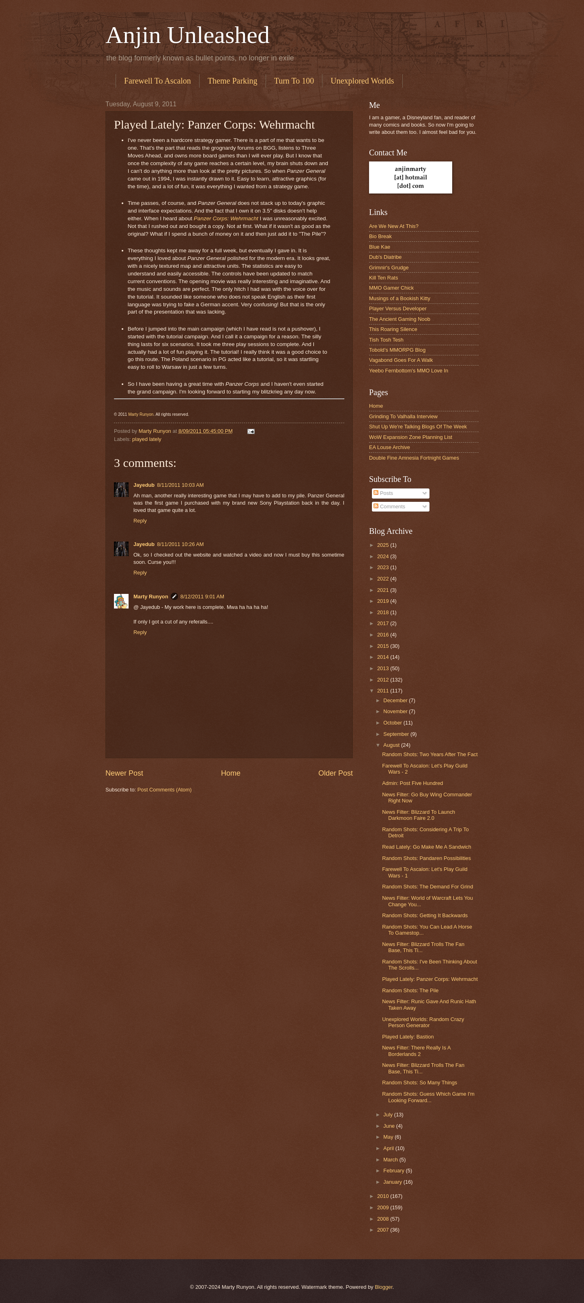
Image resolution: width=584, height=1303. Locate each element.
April (389, 1148)
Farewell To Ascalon (157, 80)
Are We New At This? (394, 226)
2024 (383, 556)
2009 (383, 1207)
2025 (383, 545)
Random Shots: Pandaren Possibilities (426, 858)
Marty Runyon (140, 414)
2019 (383, 601)
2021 (383, 590)
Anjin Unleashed (187, 35)
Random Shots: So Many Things (419, 1082)
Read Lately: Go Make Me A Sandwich (426, 847)
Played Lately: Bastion (408, 1037)
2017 (383, 623)
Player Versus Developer (398, 308)
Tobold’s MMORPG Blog (397, 350)
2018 (383, 612)
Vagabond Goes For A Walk (401, 360)
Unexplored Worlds (362, 80)
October (393, 723)
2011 (383, 691)
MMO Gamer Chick (391, 288)
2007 (383, 1230)
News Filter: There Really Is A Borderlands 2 (416, 1051)
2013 (383, 668)
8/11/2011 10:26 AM (180, 544)
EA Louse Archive (389, 447)
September (396, 734)
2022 (383, 579)
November (396, 711)
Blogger (384, 1287)
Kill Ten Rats (383, 278)
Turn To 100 (294, 80)
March (391, 1160)
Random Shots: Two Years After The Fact (430, 754)
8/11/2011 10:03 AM (180, 485)
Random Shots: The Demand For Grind (427, 887)
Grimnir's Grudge (389, 267)
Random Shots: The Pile (410, 990)
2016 (383, 635)
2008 (383, 1219)
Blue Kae (379, 247)
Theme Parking (233, 80)
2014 (383, 657)
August (392, 745)
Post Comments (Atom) (164, 790)
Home (230, 773)
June (389, 1126)
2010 (383, 1196)
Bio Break (380, 236)
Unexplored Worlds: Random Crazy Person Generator (423, 1022)
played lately (146, 439)
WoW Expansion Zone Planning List (410, 437)
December (396, 700)
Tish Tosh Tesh (386, 340)
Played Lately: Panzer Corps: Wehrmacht (430, 979)
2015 (383, 646)
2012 (383, 680)
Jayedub (144, 485)
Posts (383, 493)
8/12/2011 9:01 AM (202, 596)
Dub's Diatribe (385, 257)
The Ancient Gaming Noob (399, 319)
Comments (389, 506)
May (389, 1137)
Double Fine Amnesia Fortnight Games (414, 458)
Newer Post (124, 773)
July (388, 1115)
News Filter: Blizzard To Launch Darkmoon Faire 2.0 (418, 815)
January (393, 1182)
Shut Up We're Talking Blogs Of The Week (418, 427)
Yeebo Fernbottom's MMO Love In (408, 371)
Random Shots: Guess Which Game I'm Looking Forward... (428, 1097)
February (394, 1171)
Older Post (335, 773)
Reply (140, 521)
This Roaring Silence (393, 329)
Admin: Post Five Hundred (412, 783)
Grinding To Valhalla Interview (403, 416)
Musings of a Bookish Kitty (399, 298)
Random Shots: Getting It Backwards (425, 915)
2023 (383, 567)
